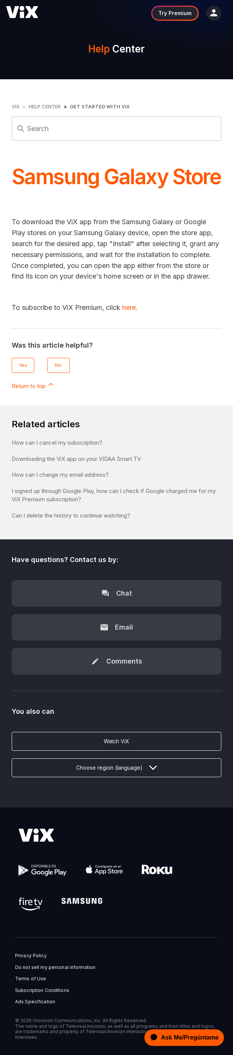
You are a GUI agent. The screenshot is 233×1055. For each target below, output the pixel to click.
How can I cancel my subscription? (57, 442)
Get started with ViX (100, 106)
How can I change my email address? (60, 474)
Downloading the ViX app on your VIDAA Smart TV (76, 458)
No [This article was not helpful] (58, 365)
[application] (182, 1037)
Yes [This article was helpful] (23, 365)
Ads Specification (35, 1001)
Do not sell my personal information (55, 967)
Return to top (33, 385)
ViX (16, 106)
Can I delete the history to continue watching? (71, 515)
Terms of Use (30, 978)
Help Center (45, 106)
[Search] (116, 129)
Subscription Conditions (42, 990)
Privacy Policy (31, 955)
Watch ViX (116, 741)
